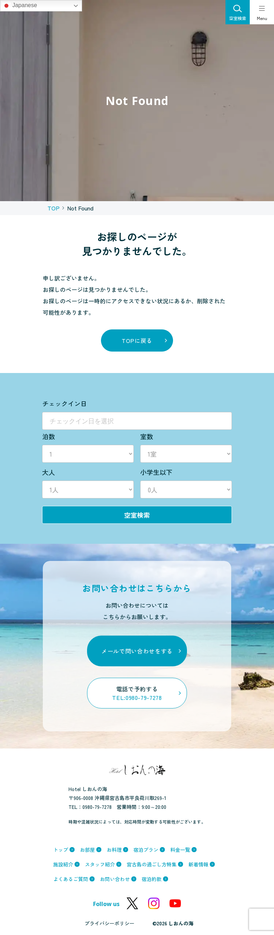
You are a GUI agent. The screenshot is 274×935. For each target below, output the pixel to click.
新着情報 (198, 864)
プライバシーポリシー (110, 923)
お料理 (114, 849)
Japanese (19, 5)
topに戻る (137, 340)
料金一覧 (180, 849)
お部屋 (87, 849)
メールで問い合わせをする (137, 651)
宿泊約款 (152, 878)
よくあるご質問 (70, 878)
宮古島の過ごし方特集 (152, 864)
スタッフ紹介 (100, 864)
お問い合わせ (115, 878)
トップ (60, 849)
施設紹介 (63, 864)
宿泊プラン (145, 849)
